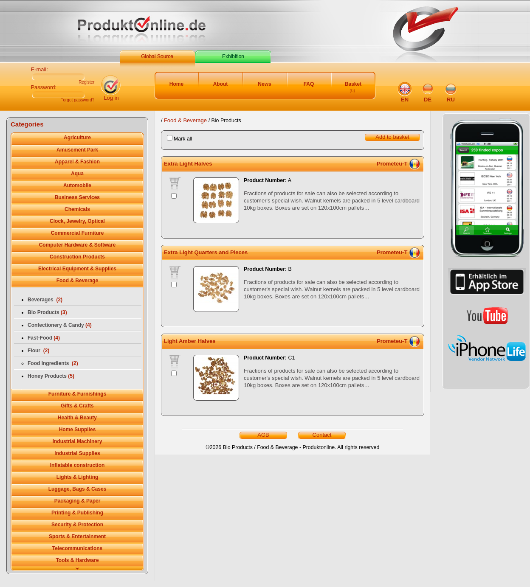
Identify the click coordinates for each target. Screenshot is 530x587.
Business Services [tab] (77, 197)
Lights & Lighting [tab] (77, 477)
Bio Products (47, 312)
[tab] (77, 569)
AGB (263, 435)
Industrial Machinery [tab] (77, 441)
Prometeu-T (392, 163)
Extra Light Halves (188, 163)
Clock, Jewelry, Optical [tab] (77, 221)
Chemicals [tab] (77, 209)
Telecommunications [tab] (77, 548)
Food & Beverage (186, 120)
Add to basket (392, 137)
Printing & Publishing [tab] (77, 513)
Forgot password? (77, 100)
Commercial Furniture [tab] (77, 233)
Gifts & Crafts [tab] (77, 406)
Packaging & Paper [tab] (77, 501)
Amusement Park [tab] (77, 150)
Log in (111, 98)
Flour (38, 351)
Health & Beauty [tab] (77, 418)
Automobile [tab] (77, 185)
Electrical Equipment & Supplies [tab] (77, 269)
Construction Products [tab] (77, 257)
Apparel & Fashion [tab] (77, 162)
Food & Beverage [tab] (77, 281)
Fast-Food (44, 338)
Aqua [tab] (77, 174)
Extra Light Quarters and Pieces (206, 252)
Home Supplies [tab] (77, 430)
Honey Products (51, 376)
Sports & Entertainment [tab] (77, 536)
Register (86, 82)
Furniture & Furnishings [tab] (77, 394)
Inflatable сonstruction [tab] (77, 465)
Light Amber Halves (190, 341)
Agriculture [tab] (77, 137)
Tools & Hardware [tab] (77, 560)
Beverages (45, 300)
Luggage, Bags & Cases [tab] (77, 489)
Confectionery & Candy (60, 325)
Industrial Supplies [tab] (77, 453)
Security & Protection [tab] (77, 525)
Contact (322, 435)
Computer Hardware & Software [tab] (77, 245)
